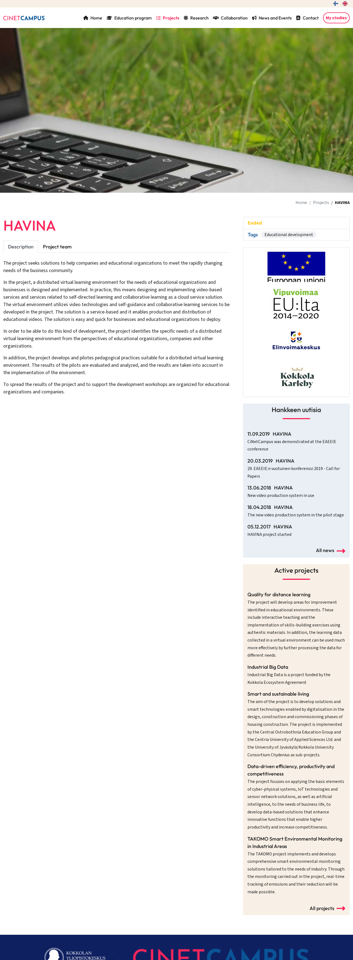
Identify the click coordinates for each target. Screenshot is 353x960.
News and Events (272, 18)
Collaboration (230, 18)
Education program (129, 18)
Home (92, 18)
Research (196, 18)
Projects (167, 18)
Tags (253, 234)
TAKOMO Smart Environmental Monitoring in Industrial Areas (295, 865)
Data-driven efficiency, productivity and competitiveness (295, 796)
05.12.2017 (269, 531)
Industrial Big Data (288, 674)
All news (330, 550)
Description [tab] (21, 247)
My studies (336, 18)
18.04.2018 (295, 511)
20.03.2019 (293, 468)
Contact (307, 18)
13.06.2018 (280, 492)
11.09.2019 (291, 441)
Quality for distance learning (296, 624)
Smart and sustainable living (295, 724)
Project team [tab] (57, 247)
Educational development (288, 235)
